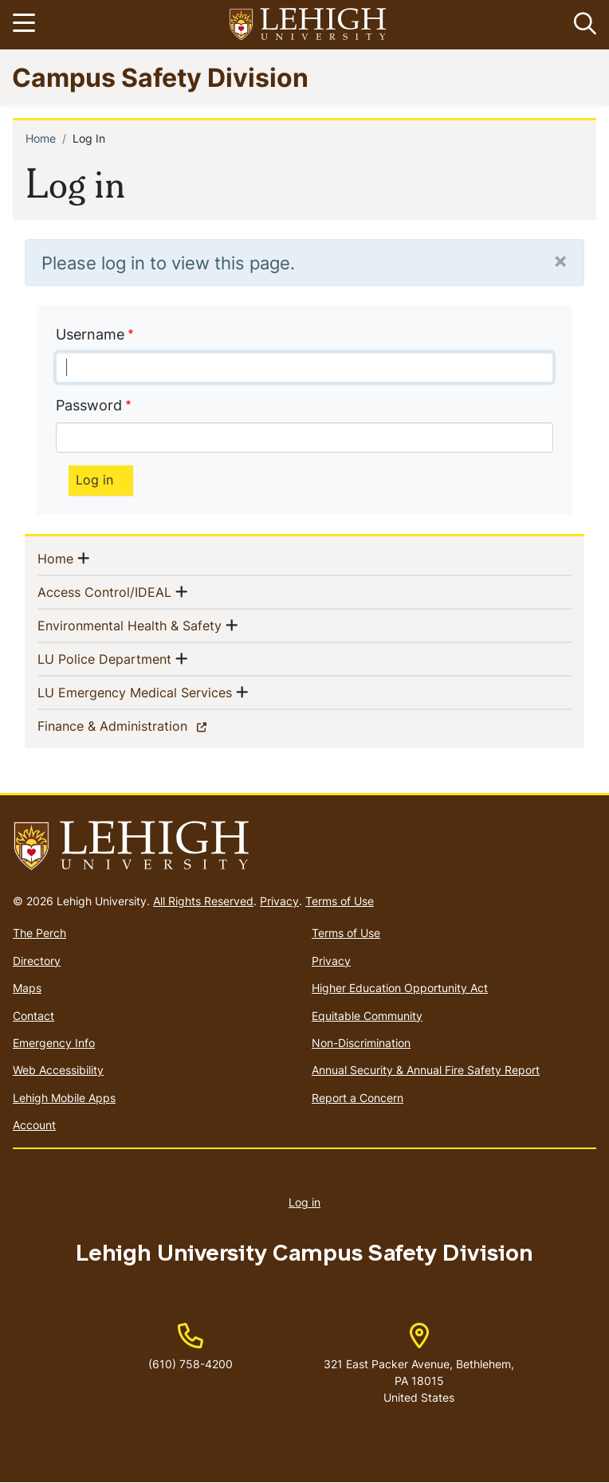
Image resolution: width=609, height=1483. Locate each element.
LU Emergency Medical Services (134, 691)
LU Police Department (104, 658)
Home (41, 138)
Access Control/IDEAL (104, 591)
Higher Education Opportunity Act (400, 987)
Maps (27, 987)
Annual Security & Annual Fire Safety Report (426, 1069)
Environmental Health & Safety (129, 624)
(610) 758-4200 (190, 1363)
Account (34, 1124)
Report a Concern (357, 1097)
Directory (37, 960)
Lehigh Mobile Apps (64, 1097)
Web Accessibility (58, 1069)
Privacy (279, 900)
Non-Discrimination (361, 1042)
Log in (304, 1202)
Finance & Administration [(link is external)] (140, 725)
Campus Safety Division (160, 77)
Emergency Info (54, 1042)
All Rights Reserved (203, 900)
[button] (582, 24)
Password (89, 405)
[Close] (560, 260)
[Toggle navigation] (26, 24)
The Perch (39, 932)
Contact (33, 1015)
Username (90, 334)
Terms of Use (339, 900)
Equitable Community (367, 1015)
